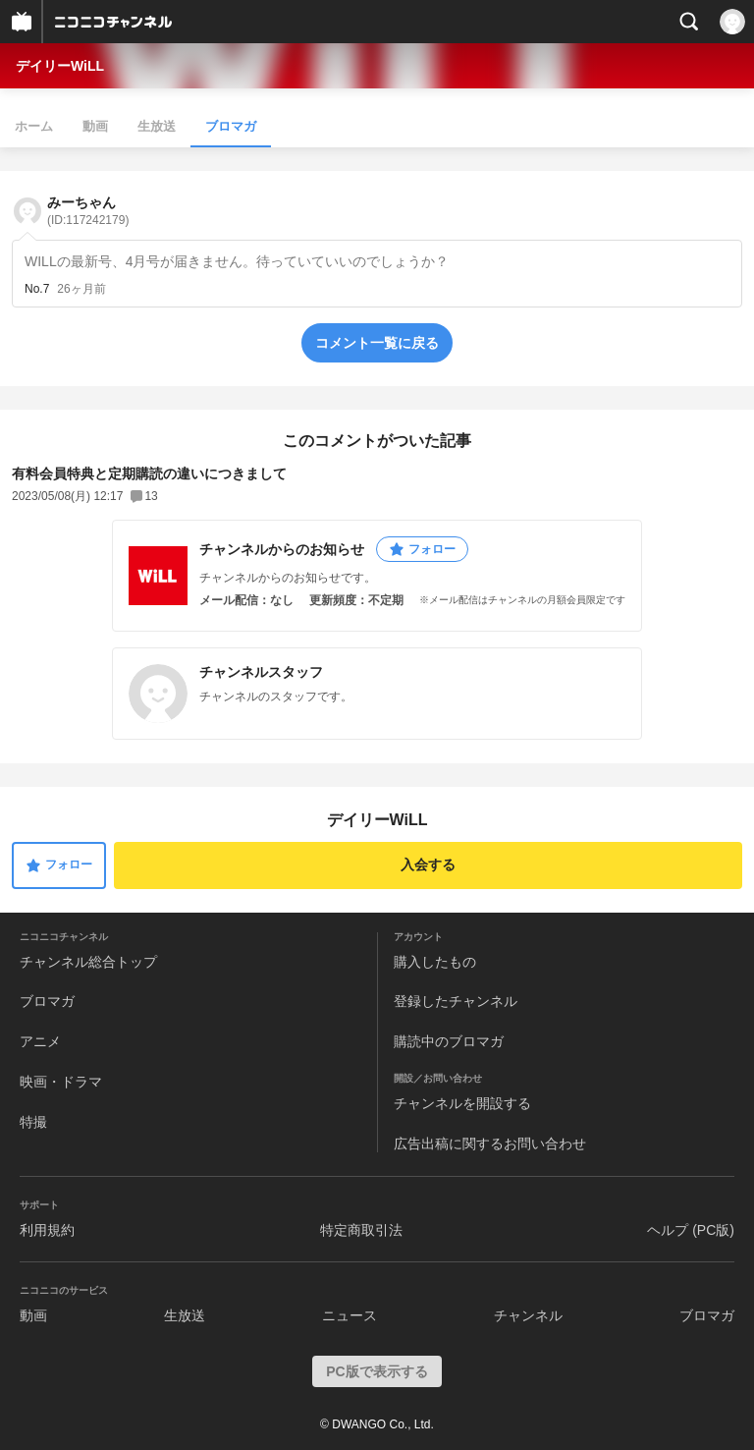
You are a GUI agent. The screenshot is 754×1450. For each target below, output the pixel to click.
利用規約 (47, 1230)
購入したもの (435, 962)
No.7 (37, 289)
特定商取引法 (361, 1230)
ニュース (349, 1315)
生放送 (156, 126)
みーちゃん (88, 211)
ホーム (34, 126)
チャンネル (528, 1315)
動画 (95, 126)
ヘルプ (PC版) (690, 1230)
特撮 (33, 1122)
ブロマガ (230, 126)
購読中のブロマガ (449, 1041)
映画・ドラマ (61, 1081)
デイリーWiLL (60, 66)
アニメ (40, 1041)
